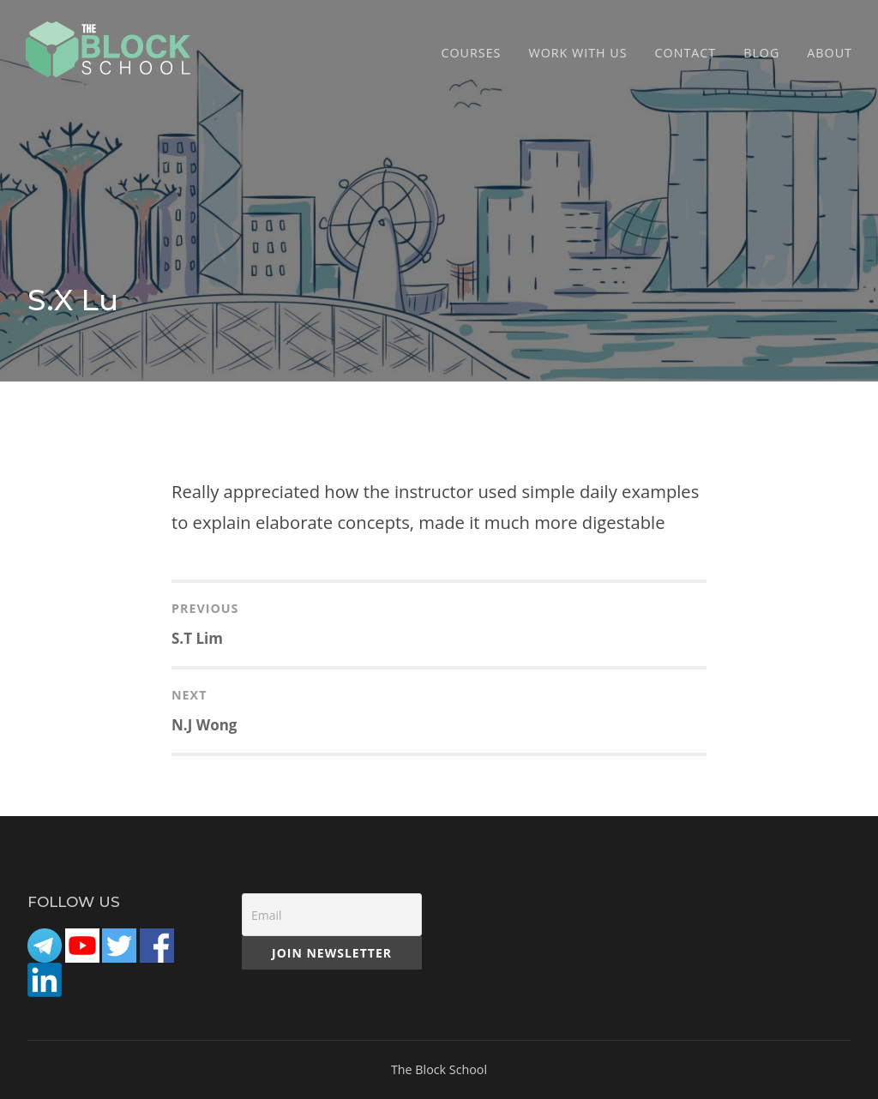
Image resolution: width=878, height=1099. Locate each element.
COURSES (472, 53)
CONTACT (686, 53)
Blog (761, 53)
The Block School (439, 1069)
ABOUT (829, 53)
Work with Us (577, 53)
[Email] (332, 914)
